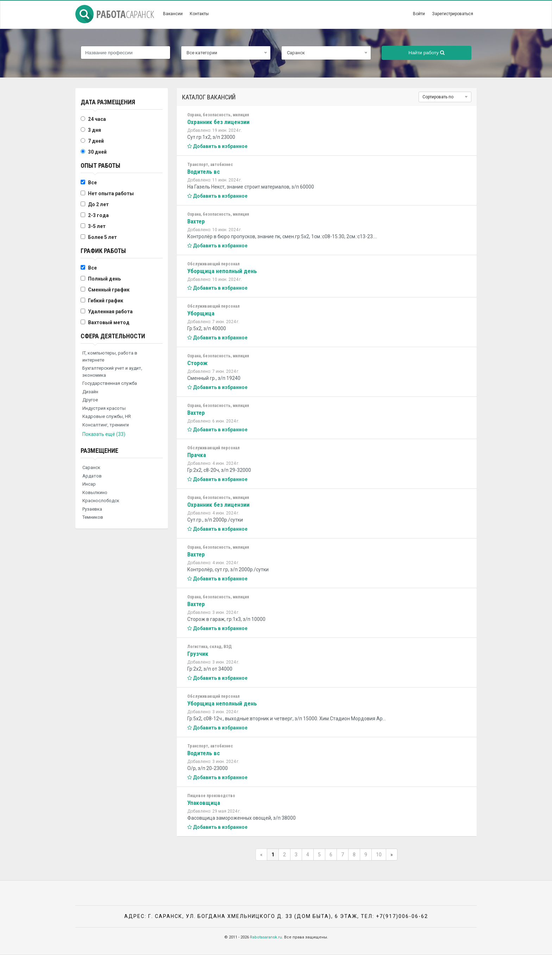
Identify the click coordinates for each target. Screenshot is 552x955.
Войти (419, 13)
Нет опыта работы (111, 193)
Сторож (197, 362)
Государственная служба (109, 383)
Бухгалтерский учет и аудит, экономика (112, 371)
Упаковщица (203, 802)
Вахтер (196, 221)
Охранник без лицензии (218, 121)
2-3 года (98, 215)
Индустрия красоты (104, 408)
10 (379, 854)
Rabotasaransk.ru (266, 937)
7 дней (96, 141)
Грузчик (197, 653)
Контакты (199, 13)
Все (92, 182)
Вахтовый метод (109, 322)
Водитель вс (203, 171)
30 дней (97, 152)
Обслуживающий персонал (213, 263)
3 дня (94, 130)
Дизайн (90, 391)
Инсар (89, 484)
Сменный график (109, 289)
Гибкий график (105, 300)
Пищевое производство (211, 795)
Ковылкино (94, 492)
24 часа (97, 119)
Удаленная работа (110, 311)
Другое (90, 399)
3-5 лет (97, 226)
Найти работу (426, 52)
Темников (92, 517)
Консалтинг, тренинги (105, 424)
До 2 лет (98, 204)
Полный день (104, 279)
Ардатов (92, 476)
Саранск (91, 467)
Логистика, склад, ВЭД (209, 646)
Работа (114, 14)
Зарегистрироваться (452, 13)
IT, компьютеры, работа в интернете (109, 356)
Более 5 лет (102, 237)
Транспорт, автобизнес (210, 164)
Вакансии (173, 13)
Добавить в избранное (217, 146)
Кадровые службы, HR (106, 416)
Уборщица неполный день (222, 271)
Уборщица (200, 313)
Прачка (196, 454)
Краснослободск (100, 500)
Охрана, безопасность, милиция (218, 114)
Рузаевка (92, 509)
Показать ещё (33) (103, 434)
